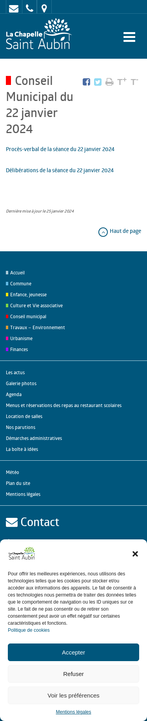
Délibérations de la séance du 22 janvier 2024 (60, 170)
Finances (19, 349)
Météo (12, 472)
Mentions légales (73, 712)
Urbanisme (21, 338)
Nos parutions (20, 427)
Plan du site (18, 483)
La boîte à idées (22, 449)
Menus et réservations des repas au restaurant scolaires (64, 405)
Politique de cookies (29, 630)
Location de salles (24, 416)
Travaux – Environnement (37, 327)
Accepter (73, 652)
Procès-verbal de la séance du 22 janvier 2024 (60, 149)
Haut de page (119, 230)
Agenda (14, 394)
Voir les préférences (73, 695)
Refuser (73, 674)
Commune (20, 283)
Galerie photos (21, 383)
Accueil (17, 272)
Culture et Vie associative (36, 305)
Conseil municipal (28, 316)
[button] (135, 554)
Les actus (15, 372)
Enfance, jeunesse (28, 294)
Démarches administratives (34, 438)
